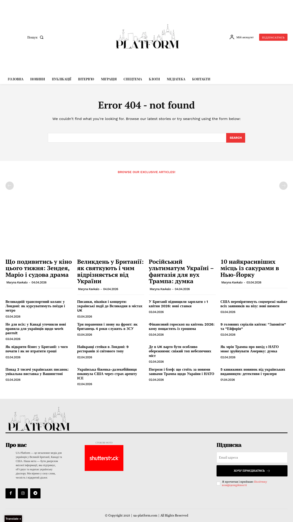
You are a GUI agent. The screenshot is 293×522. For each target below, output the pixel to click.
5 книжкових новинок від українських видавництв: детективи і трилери (252, 371)
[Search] (235, 138)
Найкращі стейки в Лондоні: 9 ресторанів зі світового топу (103, 349)
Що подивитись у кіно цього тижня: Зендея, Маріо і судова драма (38, 268)
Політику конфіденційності (244, 483)
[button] (36, 37)
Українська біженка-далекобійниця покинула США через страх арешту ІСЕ (107, 373)
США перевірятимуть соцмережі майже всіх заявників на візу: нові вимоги (253, 303)
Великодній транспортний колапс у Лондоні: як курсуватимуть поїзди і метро (35, 306)
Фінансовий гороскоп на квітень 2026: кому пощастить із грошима (181, 326)
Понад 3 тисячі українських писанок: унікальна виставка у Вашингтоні (37, 371)
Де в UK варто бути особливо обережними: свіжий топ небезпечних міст (180, 351)
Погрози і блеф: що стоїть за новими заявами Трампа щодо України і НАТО (181, 371)
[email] (252, 457)
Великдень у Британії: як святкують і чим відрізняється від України (110, 271)
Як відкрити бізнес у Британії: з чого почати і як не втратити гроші (36, 349)
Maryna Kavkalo (17, 282)
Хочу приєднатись (252, 471)
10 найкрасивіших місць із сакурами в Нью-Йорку (249, 268)
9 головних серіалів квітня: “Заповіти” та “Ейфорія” (253, 326)
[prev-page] (9, 186)
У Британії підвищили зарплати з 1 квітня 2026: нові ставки (178, 303)
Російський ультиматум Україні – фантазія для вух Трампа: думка (181, 271)
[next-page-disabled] (283, 186)
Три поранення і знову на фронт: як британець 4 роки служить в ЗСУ (107, 326)
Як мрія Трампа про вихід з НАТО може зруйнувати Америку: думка (249, 349)
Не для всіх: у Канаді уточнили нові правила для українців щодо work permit (35, 328)
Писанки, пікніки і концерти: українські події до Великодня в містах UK (109, 306)
